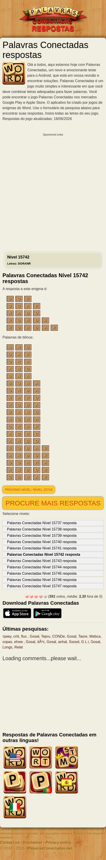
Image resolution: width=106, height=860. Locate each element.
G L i (85, 642)
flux (24, 636)
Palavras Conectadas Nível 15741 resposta (42, 548)
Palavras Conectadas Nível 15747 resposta (42, 586)
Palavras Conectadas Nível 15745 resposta (42, 573)
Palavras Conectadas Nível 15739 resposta (42, 535)
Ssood (74, 642)
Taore (82, 636)
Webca (95, 636)
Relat (18, 647)
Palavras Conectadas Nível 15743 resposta (42, 561)
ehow (19, 642)
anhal (62, 642)
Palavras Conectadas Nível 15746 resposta (42, 580)
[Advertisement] (53, 191)
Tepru (45, 636)
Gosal (34, 636)
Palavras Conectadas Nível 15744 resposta (42, 567)
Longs (7, 647)
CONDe (58, 636)
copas (7, 642)
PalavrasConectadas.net (50, 848)
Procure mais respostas (53, 503)
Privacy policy (58, 842)
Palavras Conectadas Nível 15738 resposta (42, 529)
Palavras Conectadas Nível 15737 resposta (42, 523)
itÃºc (41, 642)
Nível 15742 (19, 260)
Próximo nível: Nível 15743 (28, 489)
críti (16, 636)
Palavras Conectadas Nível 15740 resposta (42, 542)
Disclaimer (32, 842)
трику (6, 636)
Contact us (10, 842)
